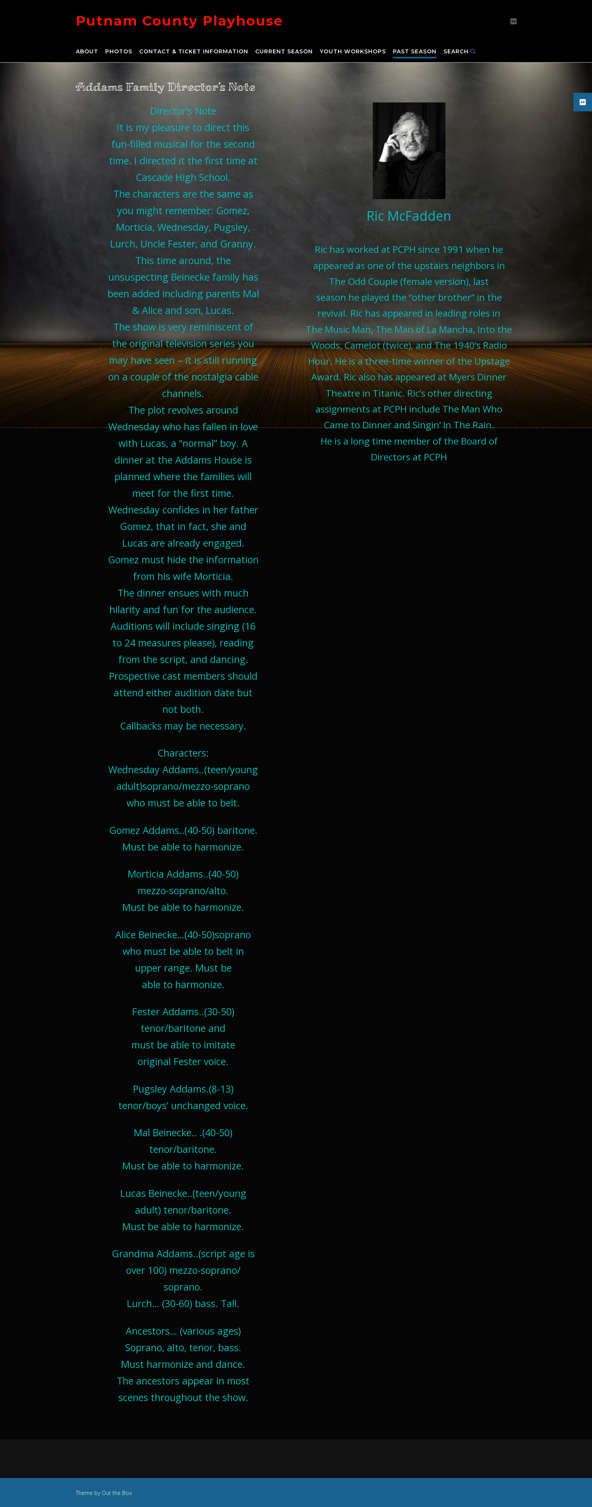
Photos (118, 52)
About (87, 52)
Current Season (284, 52)
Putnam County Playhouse (179, 20)
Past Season (415, 52)
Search (460, 52)
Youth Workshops (353, 52)
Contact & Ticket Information (193, 52)
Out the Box (117, 1493)
